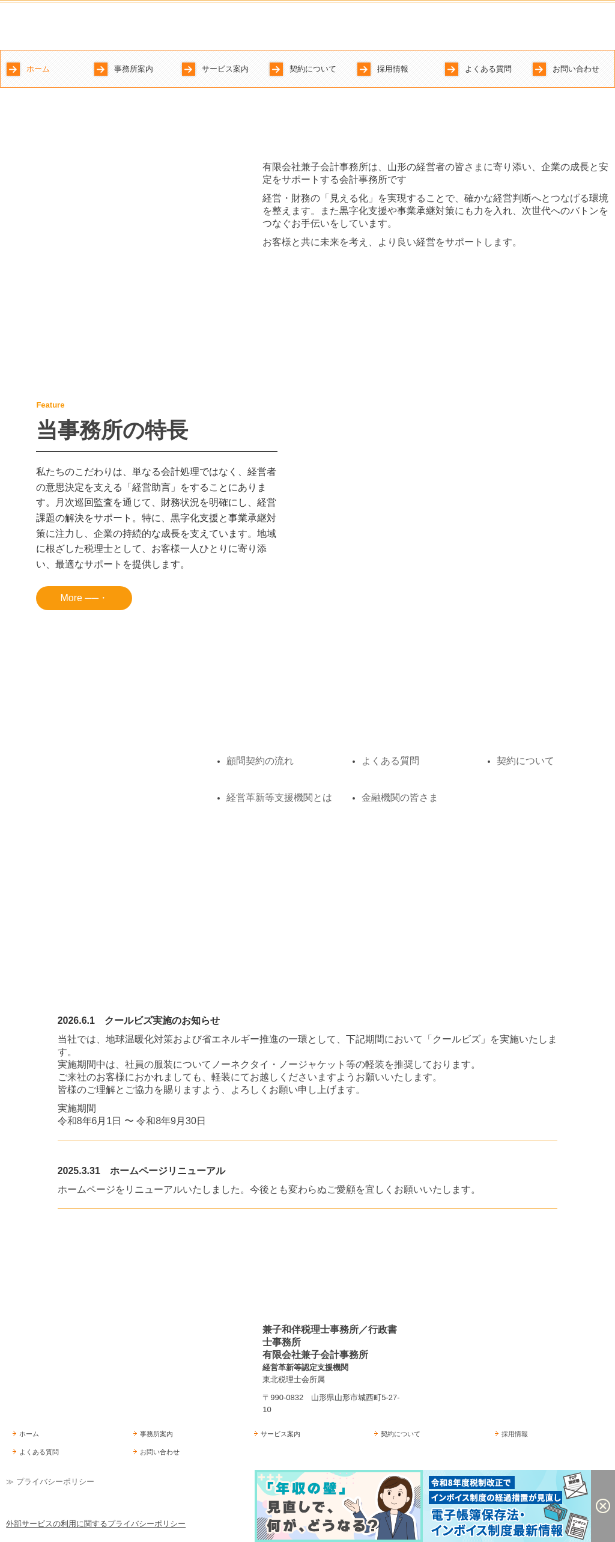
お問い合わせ (576, 68)
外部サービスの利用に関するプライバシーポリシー (96, 1523)
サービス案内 (225, 68)
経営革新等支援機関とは (279, 797)
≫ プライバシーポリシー (50, 1481)
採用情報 (392, 68)
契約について (312, 68)
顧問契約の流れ (260, 761)
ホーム (38, 68)
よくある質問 (488, 68)
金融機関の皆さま (400, 797)
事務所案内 (133, 68)
